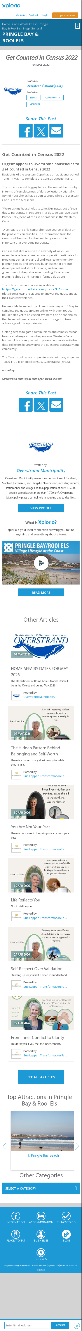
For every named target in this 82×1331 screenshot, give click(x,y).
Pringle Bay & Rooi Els (20, 37)
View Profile (41, 508)
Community (52, 97)
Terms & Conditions (68, 1265)
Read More (41, 592)
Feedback (33, 15)
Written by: (41, 465)
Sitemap (41, 1269)
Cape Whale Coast (24, 24)
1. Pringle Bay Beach (43, 1155)
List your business (65, 15)
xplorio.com (53, 1265)
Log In (45, 15)
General (36, 28)
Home (6, 24)
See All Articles (41, 1077)
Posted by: (32, 81)
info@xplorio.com (39, 1265)
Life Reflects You (25, 900)
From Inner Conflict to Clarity (37, 1037)
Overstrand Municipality (44, 85)
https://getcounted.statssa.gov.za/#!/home (35, 289)
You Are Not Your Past (30, 826)
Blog (26, 28)
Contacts (20, 15)
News (33, 97)
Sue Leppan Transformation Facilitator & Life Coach (45, 776)
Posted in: (32, 92)
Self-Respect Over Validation (37, 968)
